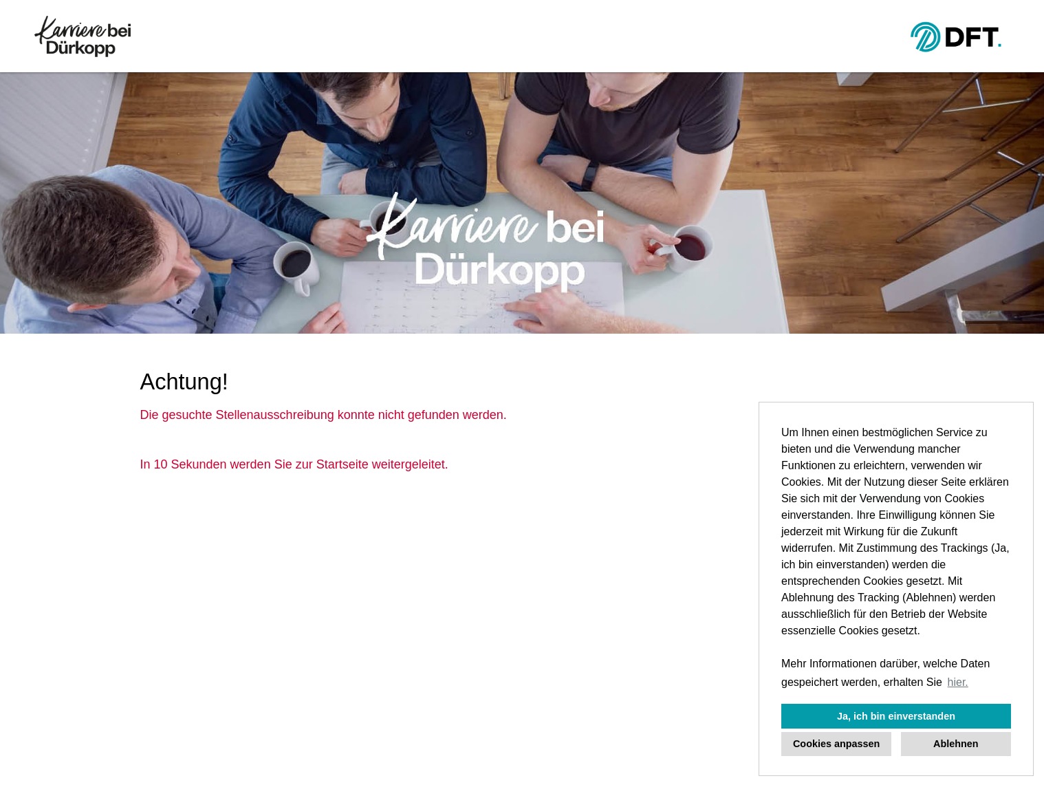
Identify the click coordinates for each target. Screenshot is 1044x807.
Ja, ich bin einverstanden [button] (896, 716)
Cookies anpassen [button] (836, 743)
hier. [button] (958, 682)
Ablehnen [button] (956, 743)
